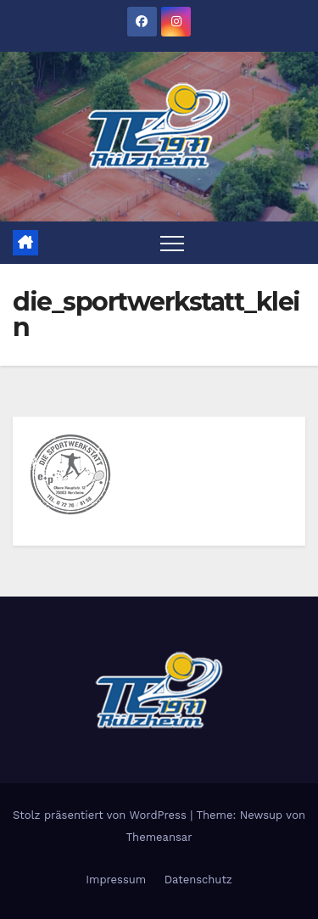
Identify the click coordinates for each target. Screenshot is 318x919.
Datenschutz (198, 879)
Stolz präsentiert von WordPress (101, 815)
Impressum (116, 879)
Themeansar (159, 837)
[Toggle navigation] (172, 242)
